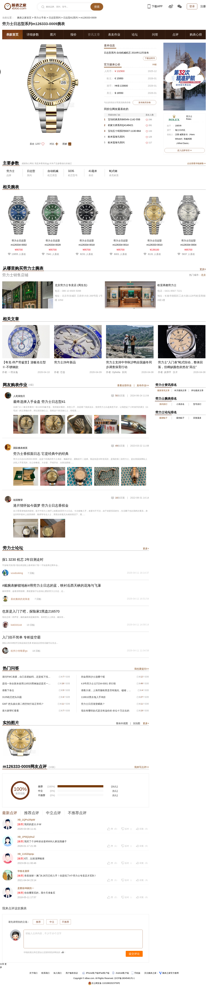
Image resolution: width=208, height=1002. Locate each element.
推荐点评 (31, 813)
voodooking (17, 573)
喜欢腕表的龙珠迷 (20, 599)
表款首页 (12, 34)
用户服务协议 (72, 973)
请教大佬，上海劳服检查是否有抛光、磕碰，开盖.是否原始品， (106, 690)
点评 (175, 34)
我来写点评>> (141, 767)
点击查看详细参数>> (196, 163)
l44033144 (16, 625)
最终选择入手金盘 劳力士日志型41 (39, 402)
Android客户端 (120, 973)
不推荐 (65, 922)
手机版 (136, 973)
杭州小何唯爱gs (19, 650)
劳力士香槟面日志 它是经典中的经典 (41, 454)
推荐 (38, 922)
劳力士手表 (40, 17)
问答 (155, 34)
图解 (67, 143)
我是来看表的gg (42, 163)
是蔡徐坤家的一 (25, 888)
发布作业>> (143, 385)
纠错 (155, 64)
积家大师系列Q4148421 (118, 125)
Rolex (188, 119)
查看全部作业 (124, 385)
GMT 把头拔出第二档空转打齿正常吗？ (23, 704)
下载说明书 (150, 58)
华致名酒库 (23, 871)
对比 (55, 143)
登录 (192, 6)
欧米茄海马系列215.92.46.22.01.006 (115, 143)
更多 (203, 269)
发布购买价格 (144, 102)
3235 (71, 171)
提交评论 (134, 953)
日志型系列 (55, 17)
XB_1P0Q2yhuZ (26, 836)
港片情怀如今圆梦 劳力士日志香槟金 (41, 505)
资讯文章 (94, 34)
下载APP (155, 6)
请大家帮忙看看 (10, 710)
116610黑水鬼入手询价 (93, 697)
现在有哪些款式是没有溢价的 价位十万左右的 (105, 710)
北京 (203, 275)
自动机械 (53, 171)
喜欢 (38, 143)
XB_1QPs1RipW (26, 819)
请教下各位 (8, 690)
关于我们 (33, 973)
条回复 (120, 395)
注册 (203, 6)
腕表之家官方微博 (170, 973)
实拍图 (136, 723)
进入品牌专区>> (184, 150)
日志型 (31, 171)
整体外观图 (122, 723)
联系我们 (45, 973)
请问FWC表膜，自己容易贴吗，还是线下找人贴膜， (27, 676)
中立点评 (53, 813)
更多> (146, 548)
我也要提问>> (141, 668)
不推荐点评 (77, 813)
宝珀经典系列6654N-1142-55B (122, 119)
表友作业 (114, 34)
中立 (52, 922)
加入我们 (57, 973)
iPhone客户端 (90, 973)
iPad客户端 (104, 973)
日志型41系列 (70, 17)
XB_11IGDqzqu (25, 854)
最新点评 (9, 813)
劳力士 (189, 116)
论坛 (135, 34)
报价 (73, 34)
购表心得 (196, 34)
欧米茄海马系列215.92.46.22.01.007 (115, 137)
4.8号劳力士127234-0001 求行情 (98, 683)
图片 (53, 34)
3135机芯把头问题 (12, 697)
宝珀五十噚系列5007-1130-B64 (122, 131)
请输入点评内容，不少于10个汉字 (43, 933)
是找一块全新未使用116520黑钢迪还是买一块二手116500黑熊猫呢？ (27, 683)
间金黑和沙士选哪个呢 (93, 676)
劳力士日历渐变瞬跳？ (93, 704)
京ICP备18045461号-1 (124, 978)
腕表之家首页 (24, 17)
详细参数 (33, 34)
